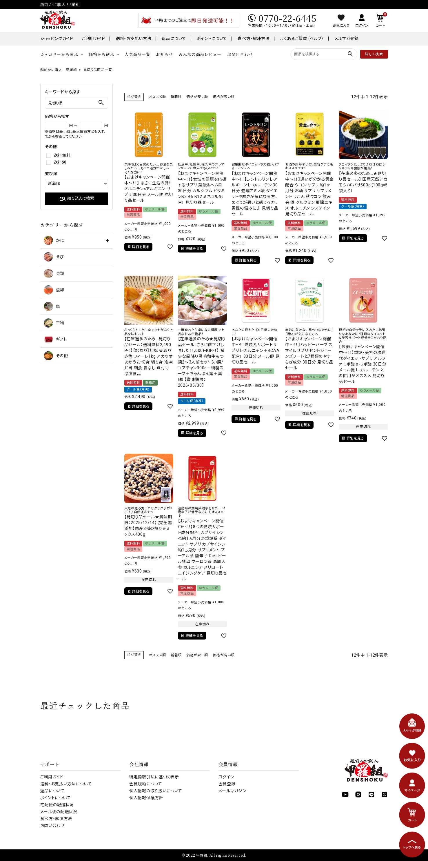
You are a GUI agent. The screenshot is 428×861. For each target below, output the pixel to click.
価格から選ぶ (101, 54)
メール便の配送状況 (58, 811)
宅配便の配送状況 (57, 804)
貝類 (54, 273)
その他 (56, 355)
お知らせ (164, 54)
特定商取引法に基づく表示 (154, 777)
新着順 (176, 97)
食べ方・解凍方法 (254, 39)
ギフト (55, 339)
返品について (174, 39)
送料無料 (62, 155)
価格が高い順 (223, 97)
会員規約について (145, 784)
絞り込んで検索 (76, 198)
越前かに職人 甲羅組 (58, 70)
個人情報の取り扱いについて (155, 791)
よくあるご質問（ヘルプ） (302, 39)
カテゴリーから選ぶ (59, 54)
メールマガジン (232, 791)
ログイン (226, 777)
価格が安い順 (197, 97)
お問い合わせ (240, 54)
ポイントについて (212, 39)
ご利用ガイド (93, 39)
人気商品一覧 (137, 54)
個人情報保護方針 (146, 797)
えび (54, 256)
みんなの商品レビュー (200, 54)
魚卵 (54, 290)
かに (54, 240)
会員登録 (227, 784)
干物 (54, 323)
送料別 (60, 162)
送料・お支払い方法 (133, 39)
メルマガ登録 (346, 39)
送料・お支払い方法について (66, 784)
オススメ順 (157, 97)
